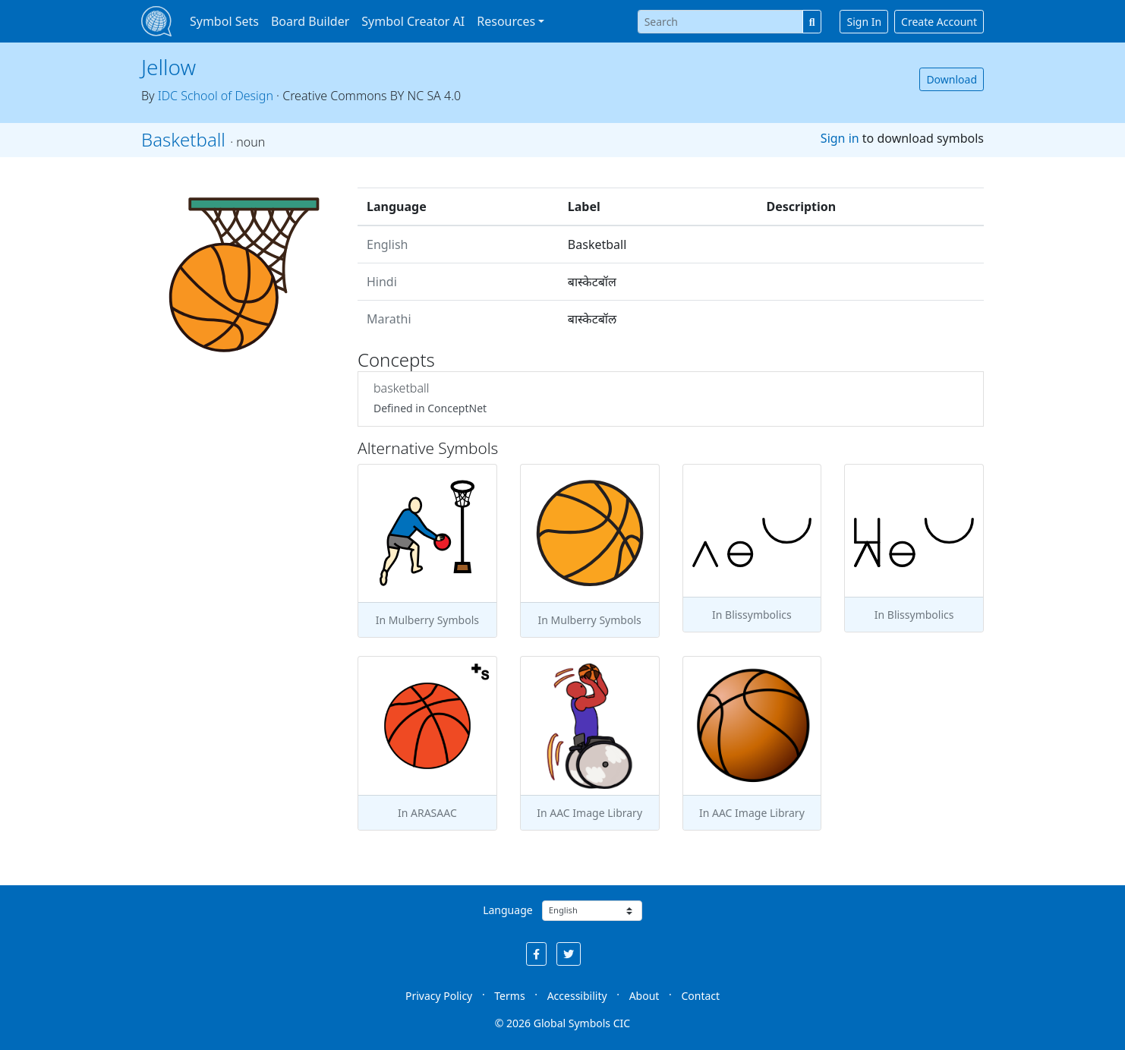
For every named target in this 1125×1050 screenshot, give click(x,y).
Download (951, 79)
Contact (700, 996)
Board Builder (310, 21)
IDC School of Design (215, 95)
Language (507, 910)
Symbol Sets (224, 21)
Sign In (863, 21)
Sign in (840, 138)
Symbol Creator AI (413, 21)
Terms (509, 996)
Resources (506, 21)
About (644, 996)
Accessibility (577, 996)
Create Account (939, 21)
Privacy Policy (438, 996)
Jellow (168, 66)
